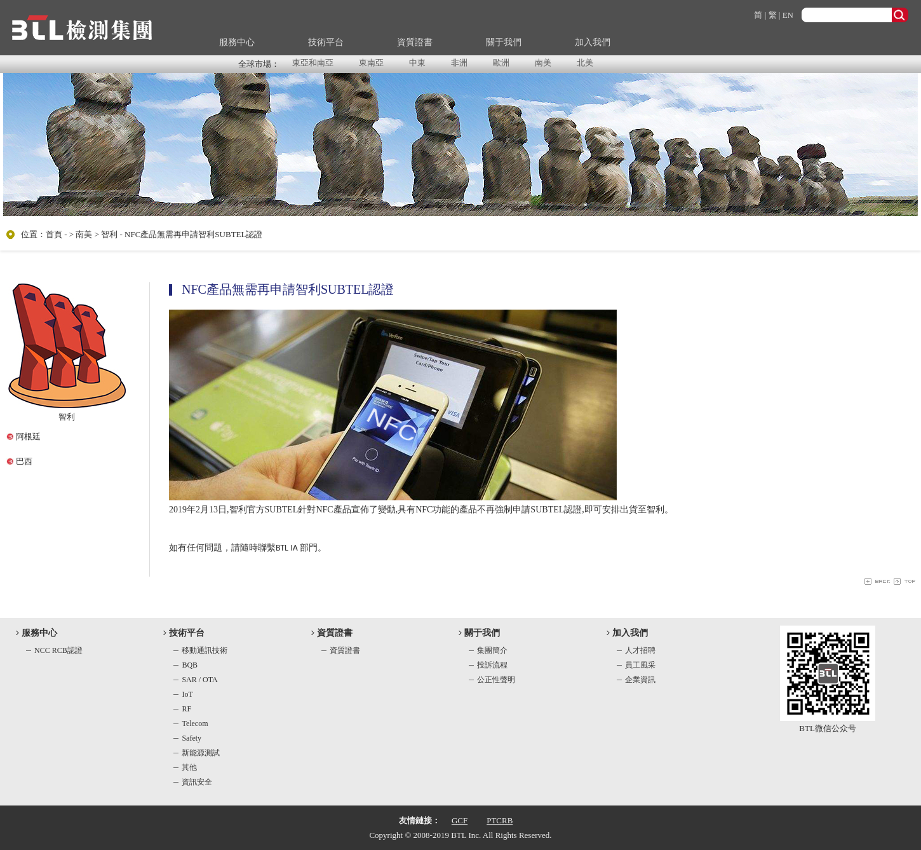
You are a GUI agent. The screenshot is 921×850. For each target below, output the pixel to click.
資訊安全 (197, 782)
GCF (459, 820)
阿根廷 (28, 436)
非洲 (459, 62)
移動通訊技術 (204, 650)
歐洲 (501, 62)
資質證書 (415, 42)
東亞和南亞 (312, 62)
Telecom (195, 723)
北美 (585, 62)
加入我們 (592, 42)
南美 (543, 62)
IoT (187, 694)
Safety (191, 738)
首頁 (54, 234)
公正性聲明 (496, 679)
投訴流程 (492, 665)
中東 (417, 62)
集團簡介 (492, 650)
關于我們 (503, 42)
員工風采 (640, 665)
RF (186, 708)
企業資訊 (640, 679)
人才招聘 (640, 650)
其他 (189, 767)
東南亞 (371, 62)
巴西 (24, 461)
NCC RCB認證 (58, 650)
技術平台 (326, 42)
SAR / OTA (199, 679)
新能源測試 (201, 752)
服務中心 (237, 42)
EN (788, 15)
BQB (190, 665)
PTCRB (500, 820)
